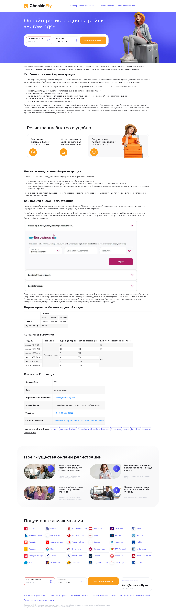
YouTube (85, 421)
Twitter (77, 421)
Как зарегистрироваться (82, 6)
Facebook (58, 421)
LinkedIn (94, 421)
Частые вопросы (106, 6)
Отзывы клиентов (126, 6)
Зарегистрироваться (93, 40)
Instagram (68, 421)
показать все (30, 433)
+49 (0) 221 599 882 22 (63, 413)
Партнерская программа (104, 595)
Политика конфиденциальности (39, 600)
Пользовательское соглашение (135, 595)
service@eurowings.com (65, 398)
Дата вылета (59, 38)
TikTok (101, 421)
